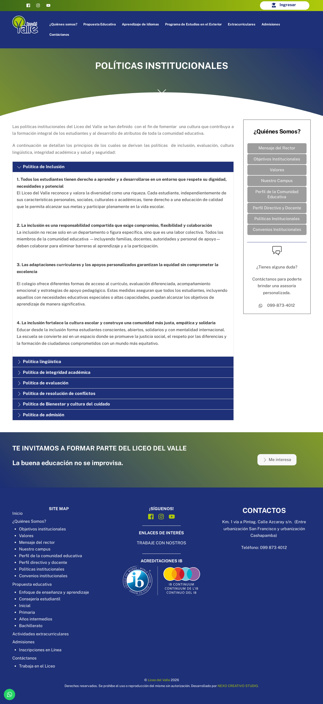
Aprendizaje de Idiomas (140, 24)
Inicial (25, 605)
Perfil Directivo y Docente (277, 208)
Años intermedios (35, 619)
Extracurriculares (242, 24)
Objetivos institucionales (42, 529)
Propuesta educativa (32, 584)
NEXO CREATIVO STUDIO (238, 686)
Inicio (17, 513)
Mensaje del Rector (276, 148)
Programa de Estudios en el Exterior (194, 24)
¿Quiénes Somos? (29, 521)
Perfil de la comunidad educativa (50, 555)
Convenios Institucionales (277, 230)
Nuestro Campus (277, 181)
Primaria (27, 612)
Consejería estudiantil (39, 599)
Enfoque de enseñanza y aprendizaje (54, 592)
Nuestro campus (34, 549)
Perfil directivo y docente (43, 562)
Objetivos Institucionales (276, 159)
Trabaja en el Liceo (37, 666)
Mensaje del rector (37, 542)
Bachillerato (30, 625)
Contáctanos (59, 35)
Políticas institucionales (41, 569)
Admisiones (271, 24)
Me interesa (277, 460)
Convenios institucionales (43, 575)
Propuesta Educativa (100, 24)
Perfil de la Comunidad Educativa (277, 195)
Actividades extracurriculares (40, 633)
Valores (277, 170)
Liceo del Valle (159, 680)
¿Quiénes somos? (64, 24)
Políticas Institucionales (277, 219)
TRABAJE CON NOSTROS (161, 542)
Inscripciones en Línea (40, 649)
